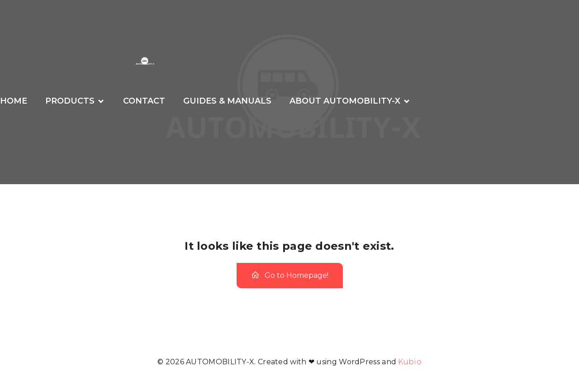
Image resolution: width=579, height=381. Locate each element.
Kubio (410, 361)
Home (13, 101)
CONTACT (144, 101)
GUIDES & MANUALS (227, 101)
